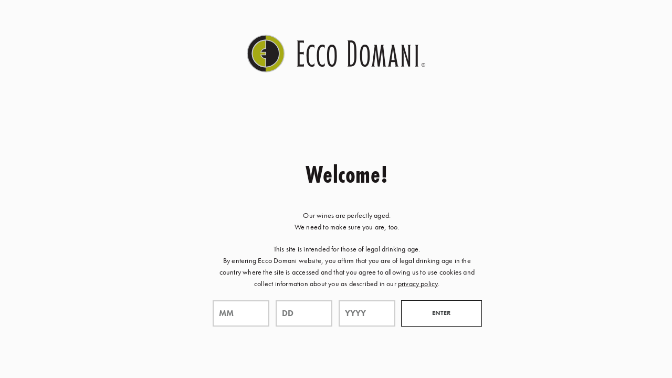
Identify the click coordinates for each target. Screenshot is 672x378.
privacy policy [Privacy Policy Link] (418, 283)
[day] (304, 313)
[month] (241, 313)
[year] (367, 313)
